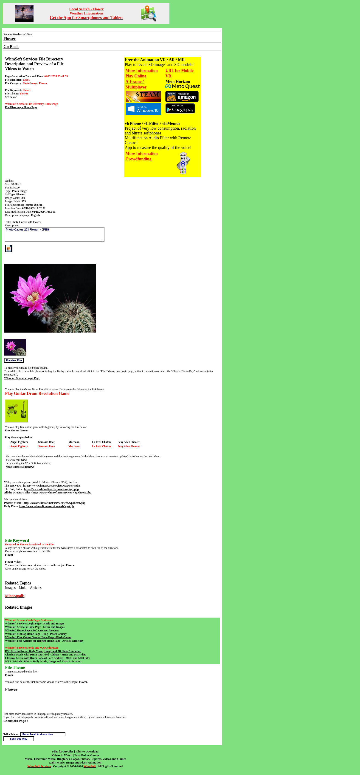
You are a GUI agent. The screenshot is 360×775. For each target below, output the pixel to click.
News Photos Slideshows (20, 466)
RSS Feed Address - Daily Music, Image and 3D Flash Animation (43, 651)
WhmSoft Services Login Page (22, 378)
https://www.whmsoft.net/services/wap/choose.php (61, 492)
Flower (11, 689)
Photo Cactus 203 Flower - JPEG (54, 234)
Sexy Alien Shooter (129, 442)
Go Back (11, 46)
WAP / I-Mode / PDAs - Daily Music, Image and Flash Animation (43, 661)
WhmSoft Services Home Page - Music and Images (35, 627)
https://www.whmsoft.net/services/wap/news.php (51, 485)
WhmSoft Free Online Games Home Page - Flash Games (38, 637)
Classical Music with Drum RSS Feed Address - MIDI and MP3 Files (45, 654)
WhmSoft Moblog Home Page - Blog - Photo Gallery (36, 633)
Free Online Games (16, 430)
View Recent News (16, 460)
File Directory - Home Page (21, 107)
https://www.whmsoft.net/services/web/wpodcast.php (54, 502)
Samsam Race (46, 442)
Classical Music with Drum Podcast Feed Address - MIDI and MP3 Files (47, 658)
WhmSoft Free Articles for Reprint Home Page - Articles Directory (44, 640)
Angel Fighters (19, 442)
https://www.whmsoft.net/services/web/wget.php (47, 506)
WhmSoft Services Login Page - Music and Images (34, 623)
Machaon (73, 442)
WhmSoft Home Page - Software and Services (32, 630)
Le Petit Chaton (101, 442)
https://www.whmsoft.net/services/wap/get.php (51, 489)
